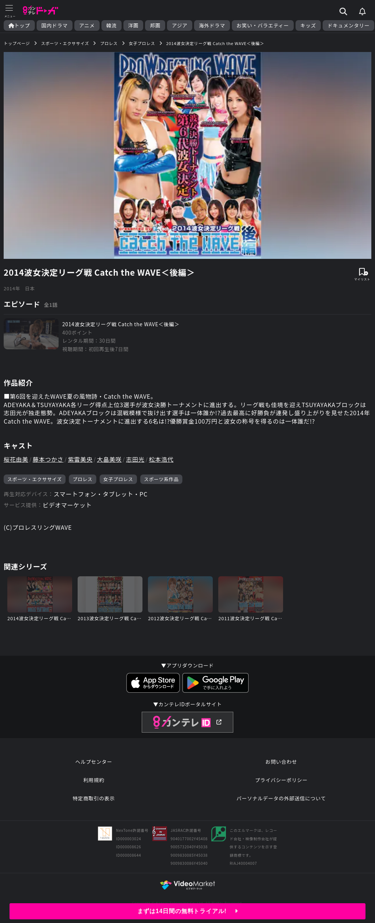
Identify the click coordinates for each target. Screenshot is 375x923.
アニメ (87, 25)
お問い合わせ (281, 761)
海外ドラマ (212, 25)
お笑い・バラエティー (263, 25)
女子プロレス (118, 479)
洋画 (133, 25)
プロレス (82, 479)
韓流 (111, 25)
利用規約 (93, 780)
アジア (180, 25)
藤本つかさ (48, 459)
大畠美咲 (109, 459)
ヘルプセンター (93, 761)
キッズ (308, 25)
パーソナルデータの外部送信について (281, 798)
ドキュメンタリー (348, 25)
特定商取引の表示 (94, 798)
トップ (19, 25)
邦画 (155, 25)
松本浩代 (161, 459)
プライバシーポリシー (281, 780)
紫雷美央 (80, 459)
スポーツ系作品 (161, 479)
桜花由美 (16, 459)
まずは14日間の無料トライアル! (187, 911)
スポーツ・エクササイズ (34, 479)
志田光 (135, 459)
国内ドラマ (54, 25)
